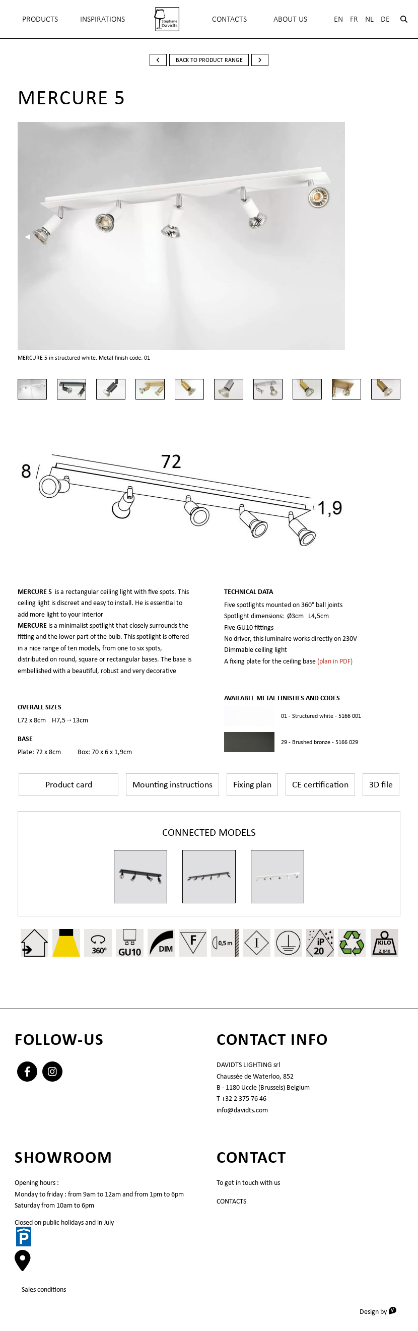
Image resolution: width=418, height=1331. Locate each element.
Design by (381, 1311)
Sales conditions (44, 1289)
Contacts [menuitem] (229, 19)
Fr (354, 19)
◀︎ (31, 236)
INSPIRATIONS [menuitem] (102, 19)
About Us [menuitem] (290, 19)
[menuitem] (166, 19)
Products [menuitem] (40, 19)
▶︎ (394, 236)
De (385, 19)
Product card (68, 784)
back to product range (209, 60)
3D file (381, 784)
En (338, 19)
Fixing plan (252, 784)
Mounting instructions (172, 784)
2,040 (384, 951)
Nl (369, 19)
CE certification (320, 784)
